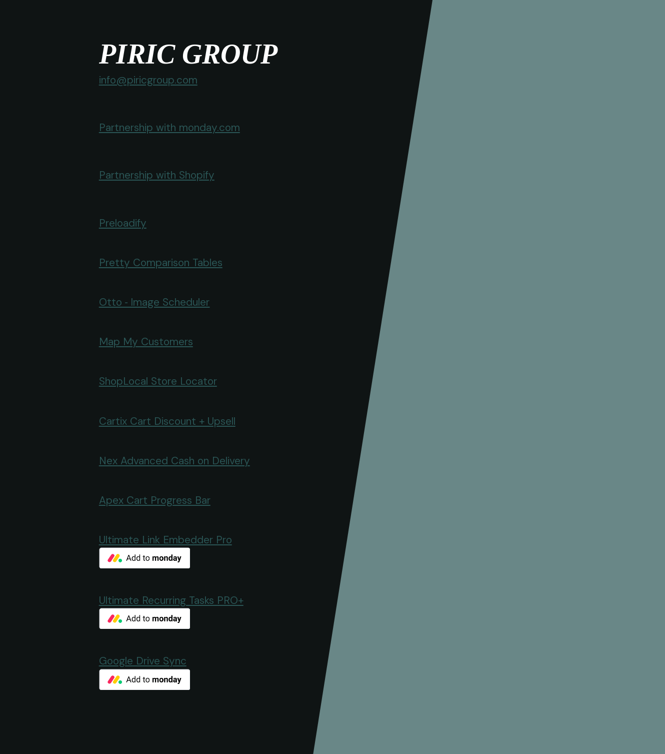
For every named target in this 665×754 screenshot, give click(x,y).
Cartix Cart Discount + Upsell (167, 421)
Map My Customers (146, 341)
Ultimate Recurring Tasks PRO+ (171, 600)
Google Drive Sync (142, 660)
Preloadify (122, 223)
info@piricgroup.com (148, 80)
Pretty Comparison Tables (160, 262)
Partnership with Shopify (156, 175)
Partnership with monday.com (169, 127)
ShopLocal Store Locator (158, 381)
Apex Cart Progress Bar (154, 500)
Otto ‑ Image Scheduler (154, 302)
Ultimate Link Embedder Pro (165, 539)
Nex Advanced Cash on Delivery (174, 460)
